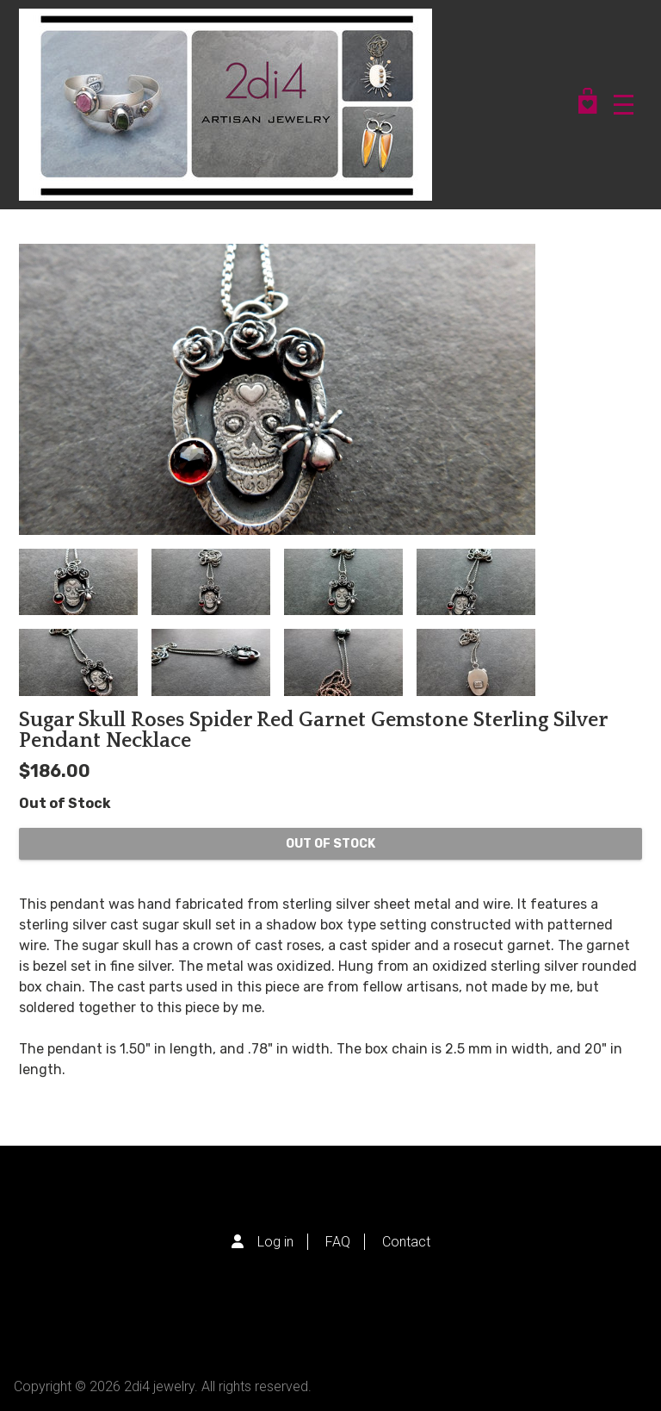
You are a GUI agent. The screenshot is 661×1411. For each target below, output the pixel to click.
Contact (406, 1242)
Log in (275, 1242)
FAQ (337, 1242)
